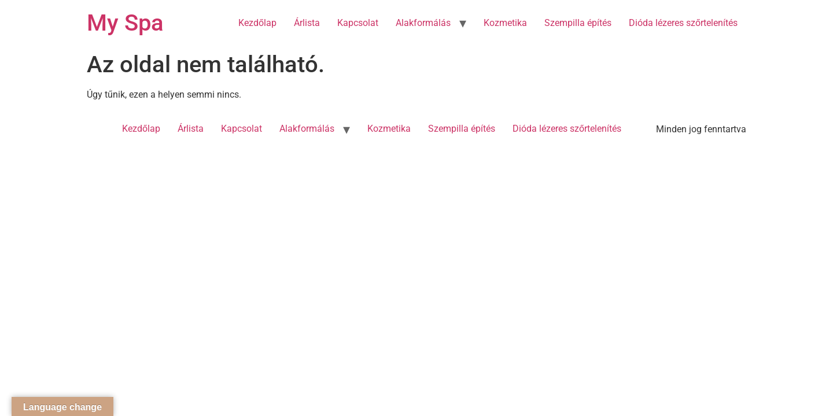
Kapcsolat (357, 22)
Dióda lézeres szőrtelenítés (683, 22)
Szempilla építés (577, 22)
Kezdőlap (257, 22)
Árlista (307, 22)
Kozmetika (505, 22)
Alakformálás (423, 22)
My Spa (125, 22)
